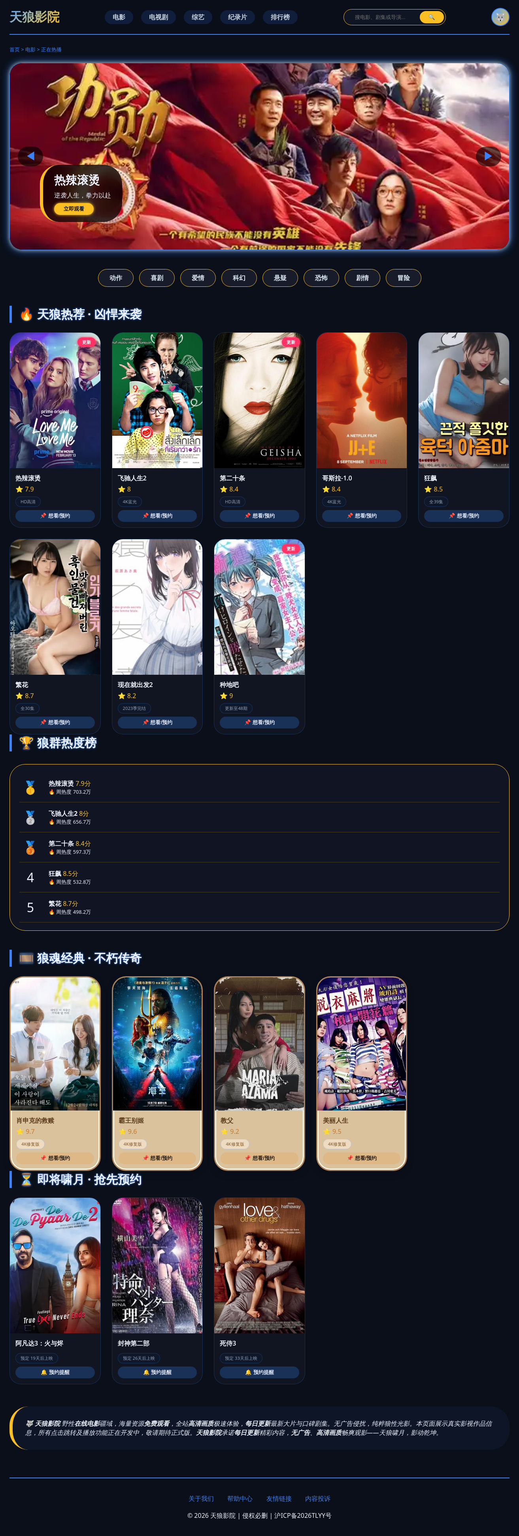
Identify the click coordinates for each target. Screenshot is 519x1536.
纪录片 (237, 17)
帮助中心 (240, 1498)
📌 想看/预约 (55, 516)
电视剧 (158, 17)
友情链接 (279, 1498)
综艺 (198, 17)
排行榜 (280, 17)
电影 (119, 17)
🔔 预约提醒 (55, 1372)
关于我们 (201, 1498)
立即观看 (74, 209)
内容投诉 (317, 1498)
